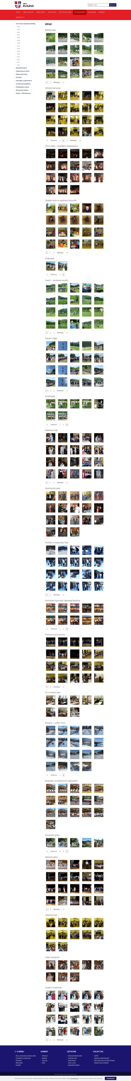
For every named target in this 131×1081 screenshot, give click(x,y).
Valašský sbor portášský (101, 1062)
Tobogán (44, 1060)
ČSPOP (96, 1055)
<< (47, 140)
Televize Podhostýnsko (75, 1055)
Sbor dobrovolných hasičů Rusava (104, 1060)
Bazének (44, 1058)
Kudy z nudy (72, 1062)
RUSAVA (28, 5)
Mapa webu (19, 1062)
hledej (112, 5)
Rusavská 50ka (72, 1058)
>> (63, 82)
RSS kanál (19, 1060)
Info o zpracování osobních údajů (26, 1055)
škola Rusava (72, 1060)
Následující (57, 82)
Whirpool (45, 1055)
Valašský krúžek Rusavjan (101, 1058)
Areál (43, 1062)
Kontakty (18, 1065)
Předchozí (54, 140)
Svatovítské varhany (74, 1065)
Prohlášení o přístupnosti (23, 1058)
